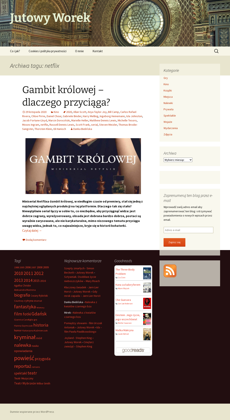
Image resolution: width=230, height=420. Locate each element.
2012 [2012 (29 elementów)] (39, 273)
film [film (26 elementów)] (18, 314)
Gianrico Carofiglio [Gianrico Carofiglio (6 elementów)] (23, 319)
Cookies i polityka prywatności (47, 51)
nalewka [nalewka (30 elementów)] (22, 345)
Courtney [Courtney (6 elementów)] (19, 300)
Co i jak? (15, 51)
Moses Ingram (30, 124)
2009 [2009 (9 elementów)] (46, 267)
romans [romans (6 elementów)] (36, 366)
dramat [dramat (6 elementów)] (38, 300)
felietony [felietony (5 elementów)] (40, 307)
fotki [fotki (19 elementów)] (27, 313)
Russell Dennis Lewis (61, 124)
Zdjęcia (168, 134)
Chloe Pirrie (38, 116)
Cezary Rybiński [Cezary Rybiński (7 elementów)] (39, 295)
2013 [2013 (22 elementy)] (18, 280)
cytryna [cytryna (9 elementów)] (28, 300)
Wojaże (168, 122)
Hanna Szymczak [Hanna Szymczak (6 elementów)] (23, 325)
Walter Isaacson (125, 323)
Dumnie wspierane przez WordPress (32, 412)
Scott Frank (83, 124)
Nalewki (168, 103)
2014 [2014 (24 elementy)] (28, 280)
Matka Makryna (124, 330)
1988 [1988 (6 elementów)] (16, 267)
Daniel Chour (54, 116)
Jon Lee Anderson (125, 303)
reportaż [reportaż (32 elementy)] (22, 366)
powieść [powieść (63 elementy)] (24, 358)
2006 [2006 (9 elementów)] (28, 267)
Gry (166, 78)
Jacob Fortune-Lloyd (34, 120)
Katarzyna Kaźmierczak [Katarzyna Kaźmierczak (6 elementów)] (35, 330)
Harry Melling (90, 116)
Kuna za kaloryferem (128, 284)
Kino (56, 112)
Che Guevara (123, 300)
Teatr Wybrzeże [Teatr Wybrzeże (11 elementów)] (25, 383)
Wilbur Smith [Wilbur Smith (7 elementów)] (43, 383)
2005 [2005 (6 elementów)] (22, 267)
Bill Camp (113, 112)
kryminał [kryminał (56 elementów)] (25, 337)
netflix (44, 124)
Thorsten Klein (43, 129)
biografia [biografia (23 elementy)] (22, 295)
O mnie (79, 51)
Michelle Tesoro (127, 120)
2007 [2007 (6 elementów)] (33, 267)
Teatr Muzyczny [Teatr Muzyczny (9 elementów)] (23, 378)
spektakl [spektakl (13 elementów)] (20, 373)
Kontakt (97, 51)
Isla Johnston (134, 116)
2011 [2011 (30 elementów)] (28, 273)
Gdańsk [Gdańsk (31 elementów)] (39, 314)
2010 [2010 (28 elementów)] (18, 273)
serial (94, 124)
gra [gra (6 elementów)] (35, 319)
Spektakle (170, 115)
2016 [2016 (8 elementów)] (43, 281)
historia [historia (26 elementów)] (40, 325)
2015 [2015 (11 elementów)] (36, 281)
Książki (168, 90)
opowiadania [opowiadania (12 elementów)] (23, 351)
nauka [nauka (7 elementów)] (35, 346)
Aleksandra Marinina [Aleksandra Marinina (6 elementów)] (25, 289)
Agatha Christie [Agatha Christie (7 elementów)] (22, 285)
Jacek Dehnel (123, 334)
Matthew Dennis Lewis (103, 120)
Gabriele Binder (72, 116)
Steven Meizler (108, 124)
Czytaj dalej (32, 230)
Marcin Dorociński (59, 120)
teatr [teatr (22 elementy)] (32, 373)
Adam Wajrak (123, 288)
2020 (69, 112)
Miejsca (168, 97)
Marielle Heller (79, 120)
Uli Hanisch (59, 129)
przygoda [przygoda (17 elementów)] (42, 358)
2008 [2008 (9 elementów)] (39, 267)
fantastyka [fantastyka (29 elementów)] (25, 307)
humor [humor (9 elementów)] (18, 330)
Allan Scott (79, 112)
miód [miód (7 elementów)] (39, 338)
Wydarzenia (171, 128)
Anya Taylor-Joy (97, 112)
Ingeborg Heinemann (112, 116)
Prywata (168, 109)
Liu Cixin (121, 277)
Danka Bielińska (82, 129)
